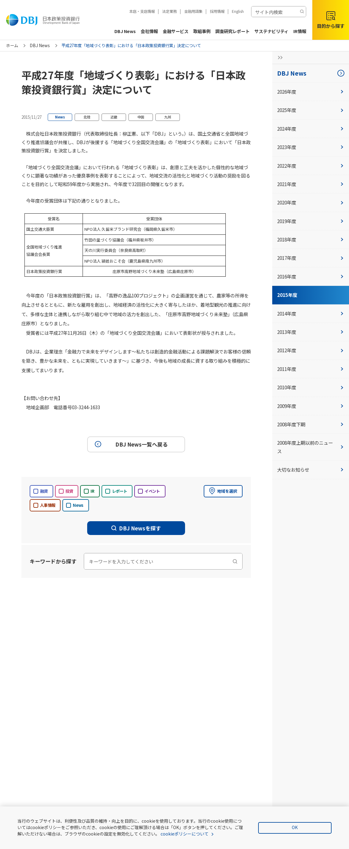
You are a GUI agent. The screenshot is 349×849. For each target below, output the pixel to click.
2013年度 (310, 331)
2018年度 (310, 239)
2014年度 (310, 313)
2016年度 (310, 276)
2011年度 (310, 368)
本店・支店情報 (142, 11)
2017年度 (310, 257)
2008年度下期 (310, 424)
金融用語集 (193, 11)
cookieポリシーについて (185, 834)
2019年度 (310, 221)
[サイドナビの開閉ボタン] (278, 57)
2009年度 (310, 405)
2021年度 (310, 184)
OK (295, 827)
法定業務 (169, 11)
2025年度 (310, 110)
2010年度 (310, 387)
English (238, 11)
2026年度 (310, 91)
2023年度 (310, 147)
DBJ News (40, 45)
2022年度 (310, 165)
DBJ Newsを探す (136, 528)
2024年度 (310, 128)
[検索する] (302, 12)
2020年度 (310, 202)
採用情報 (217, 11)
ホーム (12, 45)
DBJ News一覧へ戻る (130, 444)
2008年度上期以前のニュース (310, 446)
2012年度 (310, 350)
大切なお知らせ (310, 469)
